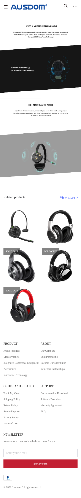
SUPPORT (47, 386)
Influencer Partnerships (53, 368)
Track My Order (11, 393)
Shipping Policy (11, 399)
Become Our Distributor (53, 362)
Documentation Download (54, 393)
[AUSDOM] (29, 7)
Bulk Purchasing (49, 356)
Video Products (11, 356)
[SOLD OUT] (21, 227)
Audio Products (11, 350)
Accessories (9, 368)
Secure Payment (11, 411)
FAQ (43, 411)
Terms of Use (10, 423)
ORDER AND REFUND (18, 386)
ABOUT (46, 343)
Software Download (51, 399)
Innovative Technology (15, 375)
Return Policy (10, 405)
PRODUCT (10, 343)
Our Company (48, 350)
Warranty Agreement (51, 405)
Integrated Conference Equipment (21, 362)
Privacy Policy (11, 417)
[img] (40, 55)
